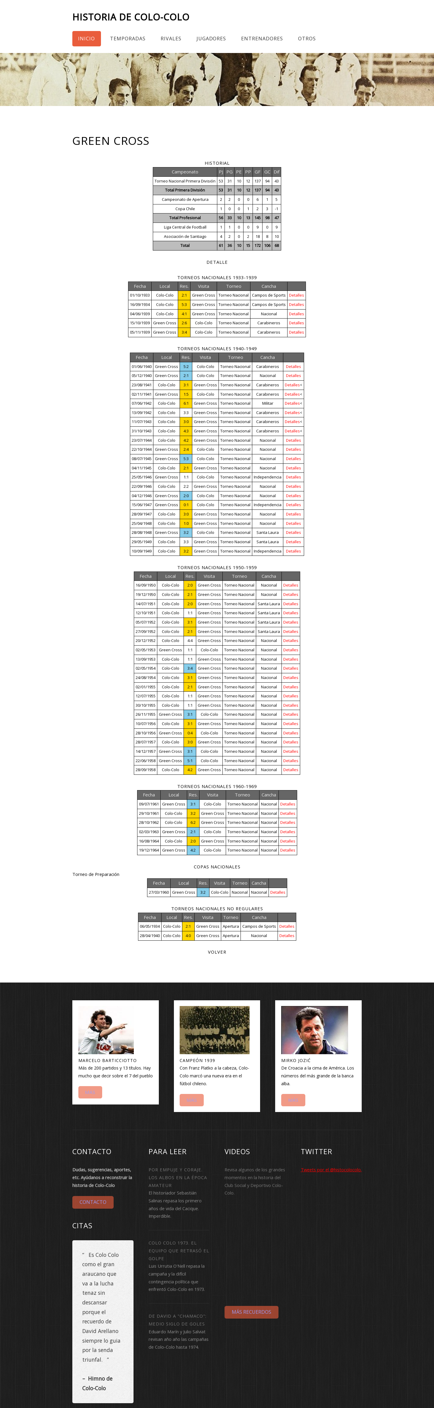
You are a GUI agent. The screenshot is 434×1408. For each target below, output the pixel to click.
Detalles (296, 295)
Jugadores (211, 38)
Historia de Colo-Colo (131, 17)
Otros (307, 38)
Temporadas (128, 38)
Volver (217, 952)
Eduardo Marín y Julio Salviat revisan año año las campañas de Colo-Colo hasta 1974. (179, 1339)
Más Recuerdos (251, 1312)
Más (90, 1092)
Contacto (93, 1202)
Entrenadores (262, 38)
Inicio (86, 38)
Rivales (171, 38)
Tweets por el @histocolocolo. (331, 1170)
